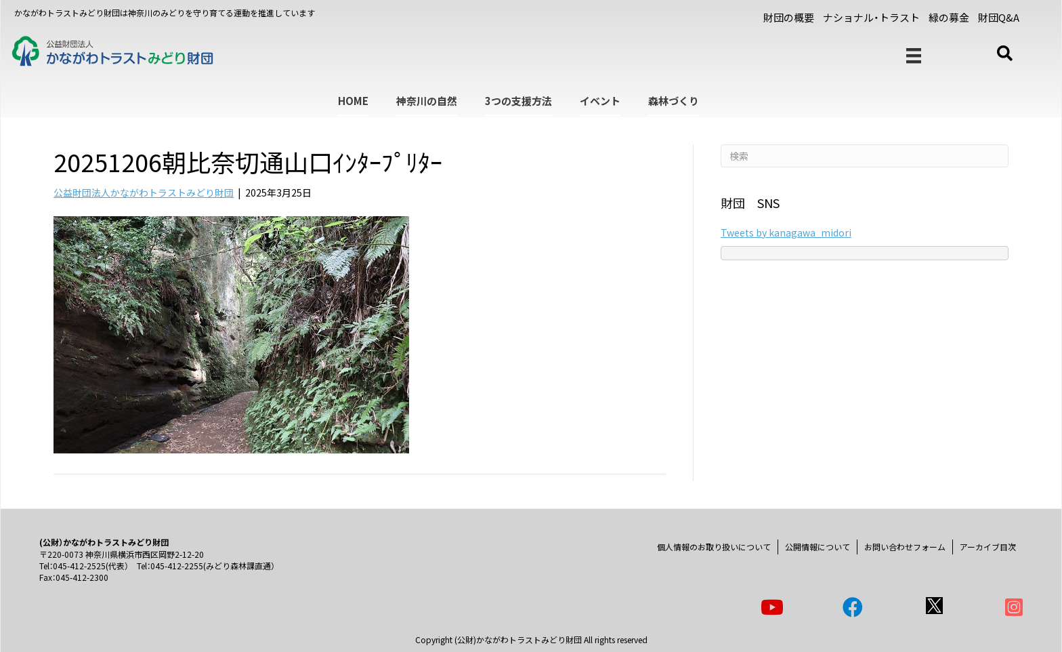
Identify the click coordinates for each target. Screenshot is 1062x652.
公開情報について (817, 546)
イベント (600, 101)
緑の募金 (949, 17)
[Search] (864, 155)
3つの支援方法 (518, 101)
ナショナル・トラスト (871, 17)
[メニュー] (914, 56)
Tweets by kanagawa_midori (786, 232)
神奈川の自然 (426, 101)
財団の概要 (788, 17)
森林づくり (673, 101)
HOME (353, 101)
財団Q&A (998, 17)
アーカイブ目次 (988, 546)
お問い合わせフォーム (905, 546)
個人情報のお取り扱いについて (714, 546)
